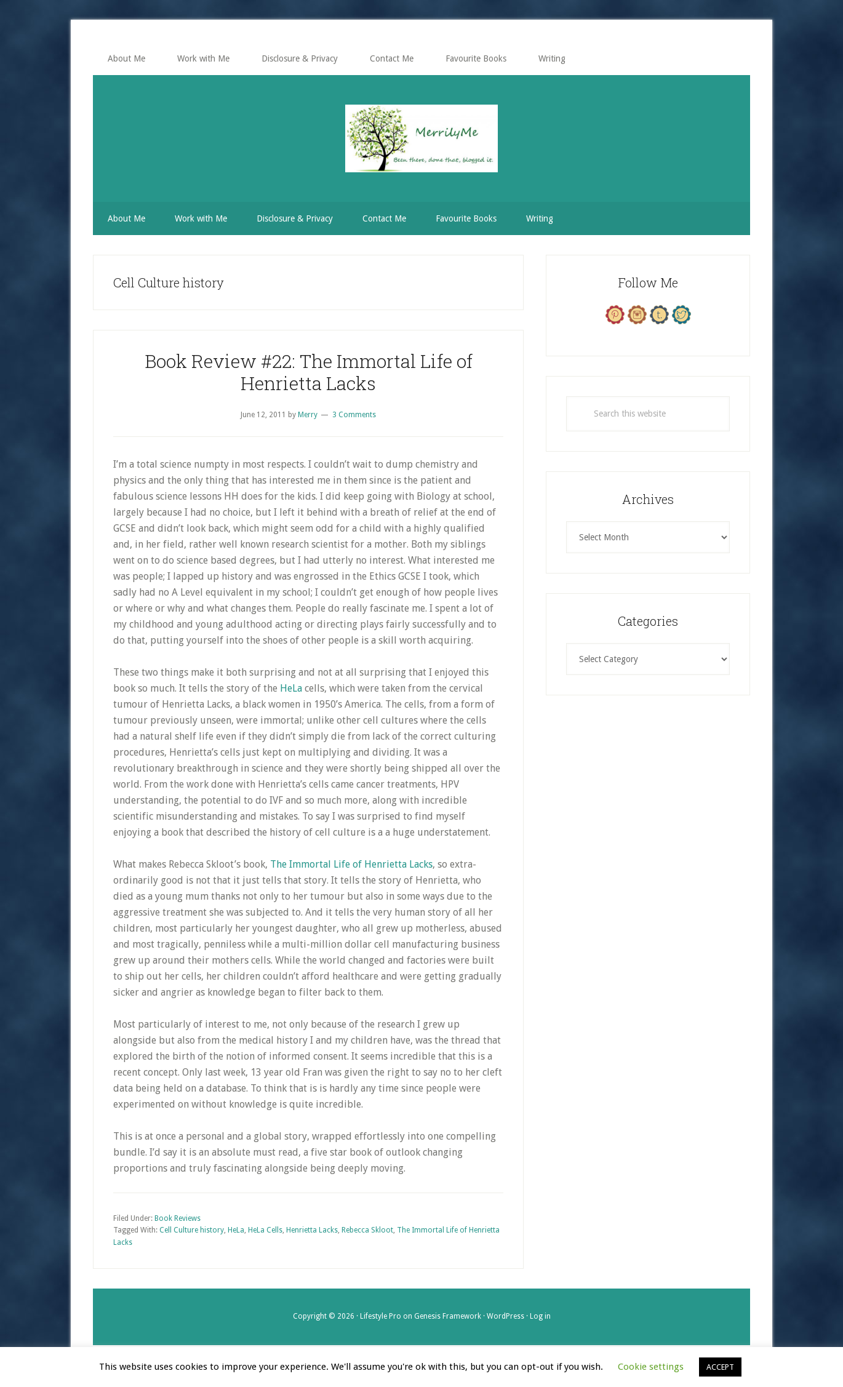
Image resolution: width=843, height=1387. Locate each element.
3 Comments (354, 414)
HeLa (291, 688)
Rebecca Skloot (367, 1230)
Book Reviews (177, 1218)
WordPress (505, 1316)
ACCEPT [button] (720, 1367)
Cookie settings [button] (651, 1366)
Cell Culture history (191, 1230)
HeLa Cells (265, 1230)
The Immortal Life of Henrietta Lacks (351, 864)
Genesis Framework (447, 1316)
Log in (540, 1316)
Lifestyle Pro (380, 1316)
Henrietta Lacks (312, 1230)
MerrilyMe (421, 138)
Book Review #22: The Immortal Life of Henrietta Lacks (309, 372)
